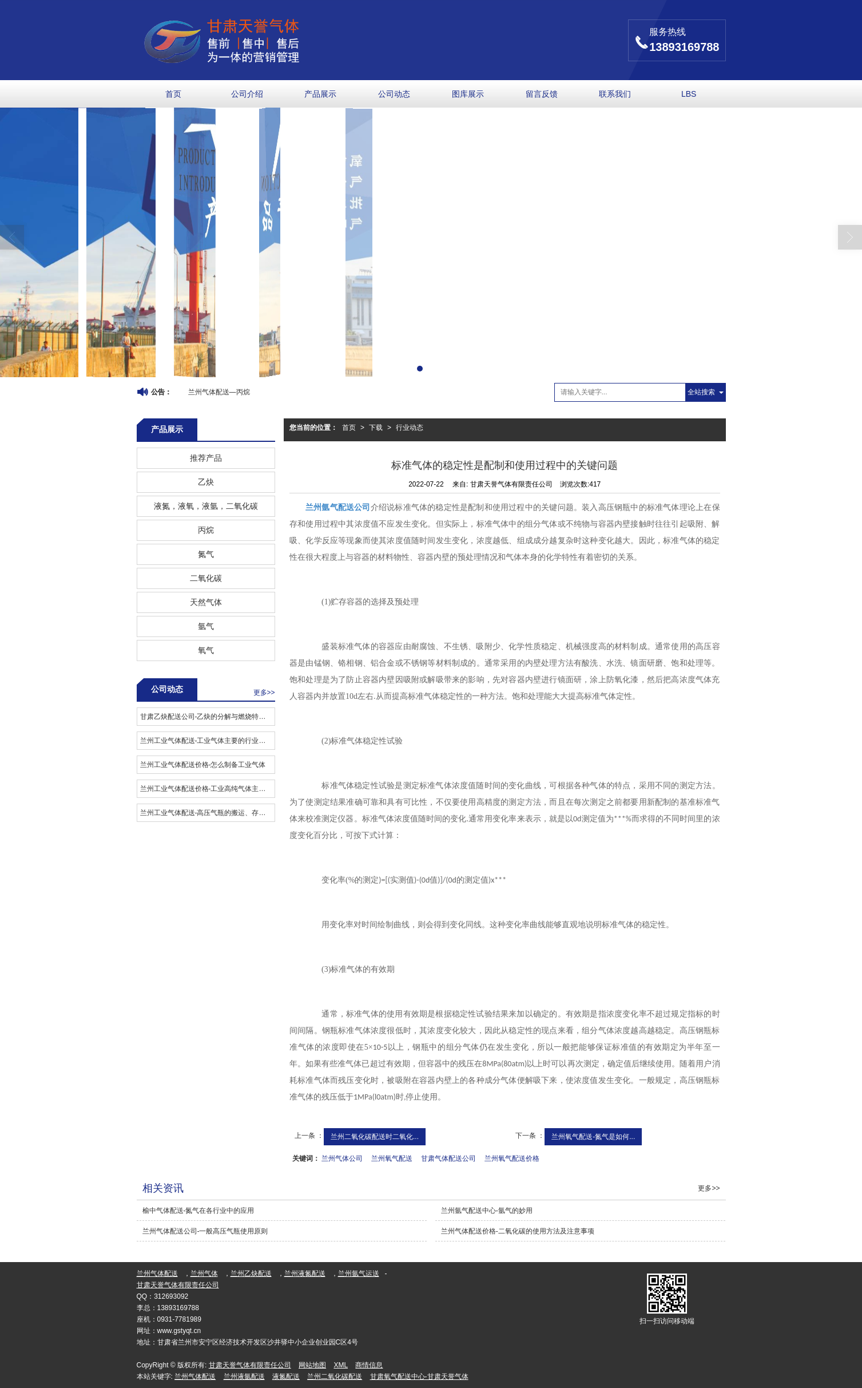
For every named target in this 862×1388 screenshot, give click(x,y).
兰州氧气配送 (391, 1158)
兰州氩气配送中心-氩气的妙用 (487, 1211)
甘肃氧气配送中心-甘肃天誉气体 (419, 1377)
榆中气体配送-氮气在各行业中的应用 (198, 1211)
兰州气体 (204, 1274)
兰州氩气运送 (358, 1274)
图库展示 (468, 93)
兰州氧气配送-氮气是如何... (593, 1137)
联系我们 (615, 93)
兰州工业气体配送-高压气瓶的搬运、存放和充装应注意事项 (207, 813)
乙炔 (206, 482)
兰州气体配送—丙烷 (219, 392)
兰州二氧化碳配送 (334, 1377)
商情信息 (369, 1365)
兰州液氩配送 (244, 1377)
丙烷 (206, 530)
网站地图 (312, 1365)
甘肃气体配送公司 (448, 1158)
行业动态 (409, 428)
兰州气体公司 (342, 1158)
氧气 (206, 650)
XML (340, 1365)
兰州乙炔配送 (251, 1274)
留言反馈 (542, 93)
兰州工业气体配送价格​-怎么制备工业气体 (203, 765)
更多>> (264, 693)
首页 (173, 93)
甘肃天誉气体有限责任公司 (178, 1285)
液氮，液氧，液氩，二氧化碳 (206, 506)
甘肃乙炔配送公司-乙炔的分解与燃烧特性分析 (207, 717)
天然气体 (206, 602)
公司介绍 (247, 93)
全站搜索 (701, 392)
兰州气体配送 (157, 1274)
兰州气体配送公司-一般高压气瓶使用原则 (205, 1231)
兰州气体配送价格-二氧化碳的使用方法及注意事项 (517, 1231)
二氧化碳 (206, 578)
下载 (376, 428)
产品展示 (320, 93)
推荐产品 (206, 457)
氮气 (206, 554)
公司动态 (394, 93)
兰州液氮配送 (304, 1274)
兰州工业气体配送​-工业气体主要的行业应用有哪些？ (207, 741)
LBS (688, 93)
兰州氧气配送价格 (511, 1158)
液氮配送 (286, 1377)
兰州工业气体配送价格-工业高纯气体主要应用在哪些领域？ (207, 789)
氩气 (206, 626)
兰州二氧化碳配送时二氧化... (375, 1137)
